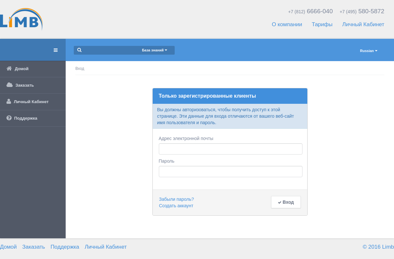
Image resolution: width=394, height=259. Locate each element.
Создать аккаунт (176, 205)
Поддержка (64, 247)
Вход (286, 202)
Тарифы (322, 24)
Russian (369, 51)
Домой (8, 247)
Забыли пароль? (176, 199)
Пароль (167, 161)
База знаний (154, 50)
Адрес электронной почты (186, 138)
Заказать (33, 247)
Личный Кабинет (363, 24)
